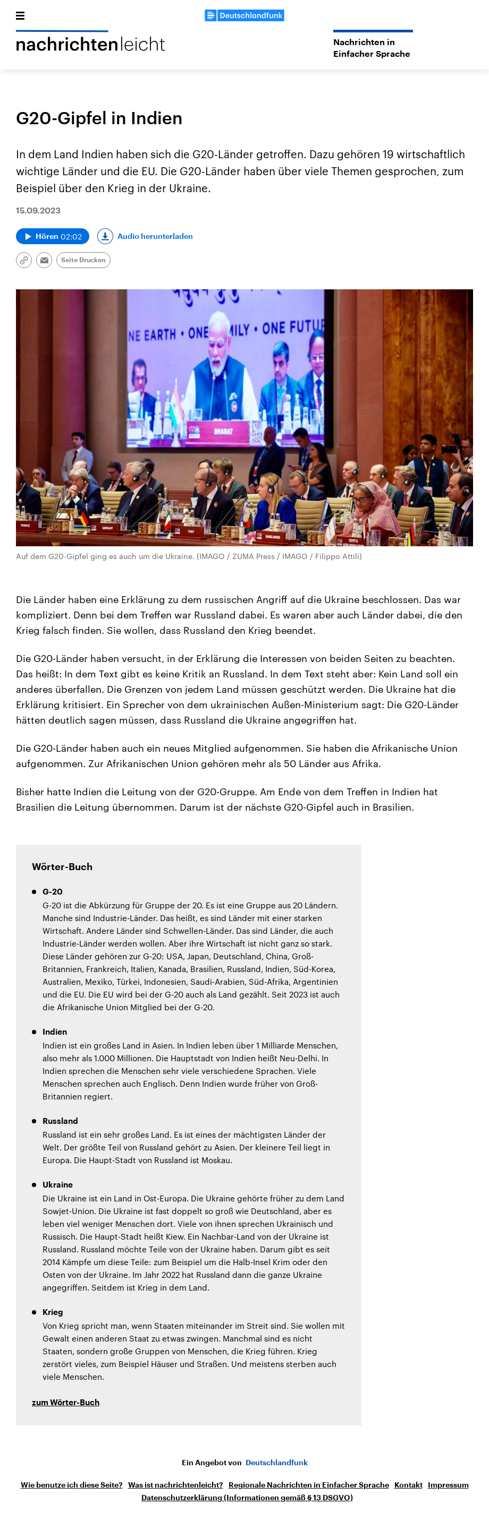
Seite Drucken (83, 260)
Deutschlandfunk (277, 1462)
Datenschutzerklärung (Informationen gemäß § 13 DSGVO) (247, 1497)
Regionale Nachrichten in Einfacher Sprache (309, 1485)
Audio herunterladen (155, 236)
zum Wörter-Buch (65, 1403)
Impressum (448, 1485)
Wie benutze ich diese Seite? (72, 1485)
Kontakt (408, 1485)
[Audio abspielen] (52, 236)
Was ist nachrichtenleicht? (175, 1485)
